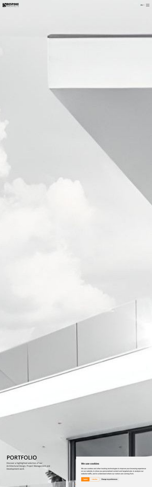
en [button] (142, 5)
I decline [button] (94, 479)
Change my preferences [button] (109, 479)
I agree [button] (85, 479)
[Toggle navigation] (147, 5)
